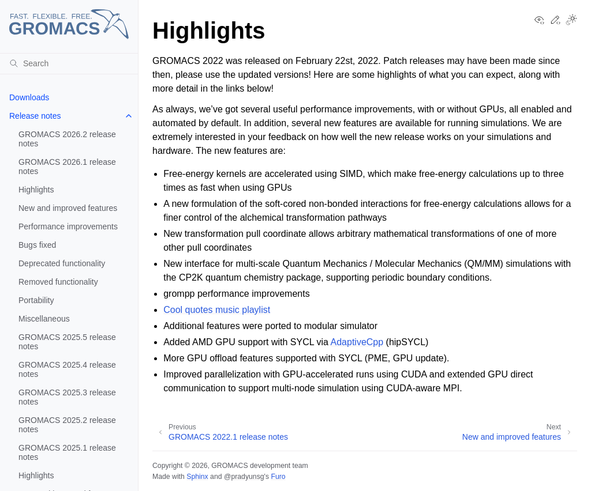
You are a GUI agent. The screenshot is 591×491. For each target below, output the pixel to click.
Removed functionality (58, 281)
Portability (36, 300)
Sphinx (197, 477)
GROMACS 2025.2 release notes (67, 425)
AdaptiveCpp (357, 342)
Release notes (35, 115)
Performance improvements (68, 226)
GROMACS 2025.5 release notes (67, 342)
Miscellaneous (44, 318)
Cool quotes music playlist (216, 310)
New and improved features (67, 208)
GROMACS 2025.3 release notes (67, 397)
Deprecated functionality (61, 263)
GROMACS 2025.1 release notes (67, 452)
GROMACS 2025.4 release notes (67, 369)
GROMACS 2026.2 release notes (67, 139)
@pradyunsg (244, 477)
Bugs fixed (37, 245)
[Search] (69, 63)
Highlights (36, 189)
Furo (278, 477)
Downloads (29, 97)
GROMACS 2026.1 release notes (67, 166)
